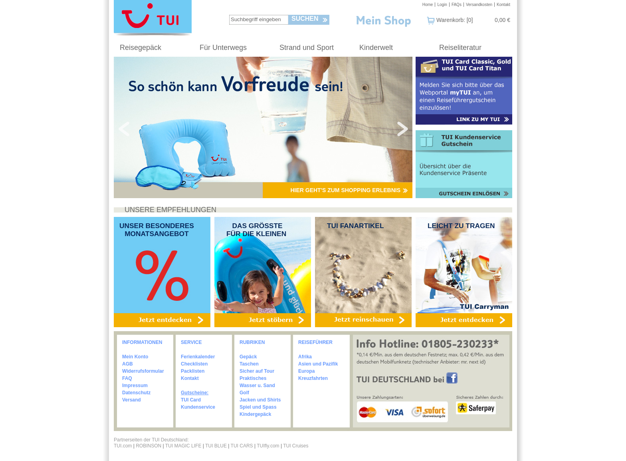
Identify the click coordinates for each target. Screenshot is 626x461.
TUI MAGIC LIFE (184, 446)
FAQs (457, 4)
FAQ (127, 378)
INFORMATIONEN (142, 342)
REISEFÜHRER (315, 342)
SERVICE (191, 342)
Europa (306, 371)
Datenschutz (136, 392)
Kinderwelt (376, 48)
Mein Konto (135, 357)
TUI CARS (242, 446)
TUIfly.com (268, 446)
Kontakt (503, 4)
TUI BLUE (216, 446)
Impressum (135, 385)
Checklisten (194, 364)
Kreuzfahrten (313, 378)
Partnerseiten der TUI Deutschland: (151, 440)
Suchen (305, 18)
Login (442, 4)
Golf (244, 392)
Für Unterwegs (223, 48)
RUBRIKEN (252, 342)
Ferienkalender (198, 357)
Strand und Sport (306, 48)
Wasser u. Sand (257, 385)
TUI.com (123, 446)
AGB (127, 364)
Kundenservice (198, 407)
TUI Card (191, 400)
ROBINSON (148, 446)
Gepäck (248, 357)
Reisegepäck (140, 48)
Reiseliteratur (460, 48)
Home (427, 4)
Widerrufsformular (143, 371)
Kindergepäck (255, 414)
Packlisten (192, 371)
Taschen (249, 364)
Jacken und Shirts (260, 400)
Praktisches (253, 378)
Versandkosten (479, 4)
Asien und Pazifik (318, 364)
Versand (131, 400)
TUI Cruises (295, 446)
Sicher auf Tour (257, 371)
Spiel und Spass (258, 407)
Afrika (305, 357)
